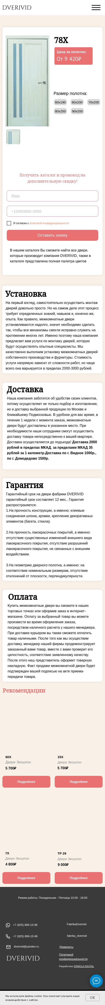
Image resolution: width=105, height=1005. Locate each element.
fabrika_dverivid (77, 935)
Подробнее (26, 781)
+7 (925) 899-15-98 (25, 936)
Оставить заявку (52, 235)
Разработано (76, 966)
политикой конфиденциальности (49, 223)
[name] (52, 195)
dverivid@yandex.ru (26, 946)
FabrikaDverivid (76, 924)
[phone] (52, 211)
